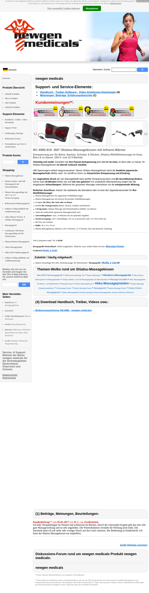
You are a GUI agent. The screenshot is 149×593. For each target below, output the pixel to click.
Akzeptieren (92, 8)
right (145, 133)
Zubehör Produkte (12, 107)
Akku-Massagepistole (13, 247)
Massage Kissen (115, 246)
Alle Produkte (10, 103)
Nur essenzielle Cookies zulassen (63, 8)
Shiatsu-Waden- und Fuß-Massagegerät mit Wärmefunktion (15, 184)
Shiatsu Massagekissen (14, 176)
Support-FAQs (11, 128)
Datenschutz (115, 3)
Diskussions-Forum (12, 139)
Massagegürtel (11, 225)
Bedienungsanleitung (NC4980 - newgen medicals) (63, 310)
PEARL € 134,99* (110, 262)
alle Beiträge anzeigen (135, 545)
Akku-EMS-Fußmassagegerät (17, 252)
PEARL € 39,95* (50, 250)
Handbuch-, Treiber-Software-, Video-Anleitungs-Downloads (78, 92)
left (35, 133)
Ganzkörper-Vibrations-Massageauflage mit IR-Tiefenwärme (14, 233)
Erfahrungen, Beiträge (14, 133)
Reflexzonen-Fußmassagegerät (17, 203)
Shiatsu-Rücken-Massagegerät (17, 242)
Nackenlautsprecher (15, 324)
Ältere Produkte (11, 98)
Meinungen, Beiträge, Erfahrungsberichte (66, 95)
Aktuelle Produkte (12, 94)
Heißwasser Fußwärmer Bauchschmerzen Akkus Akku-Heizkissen (18, 332)
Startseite (97, 69)
